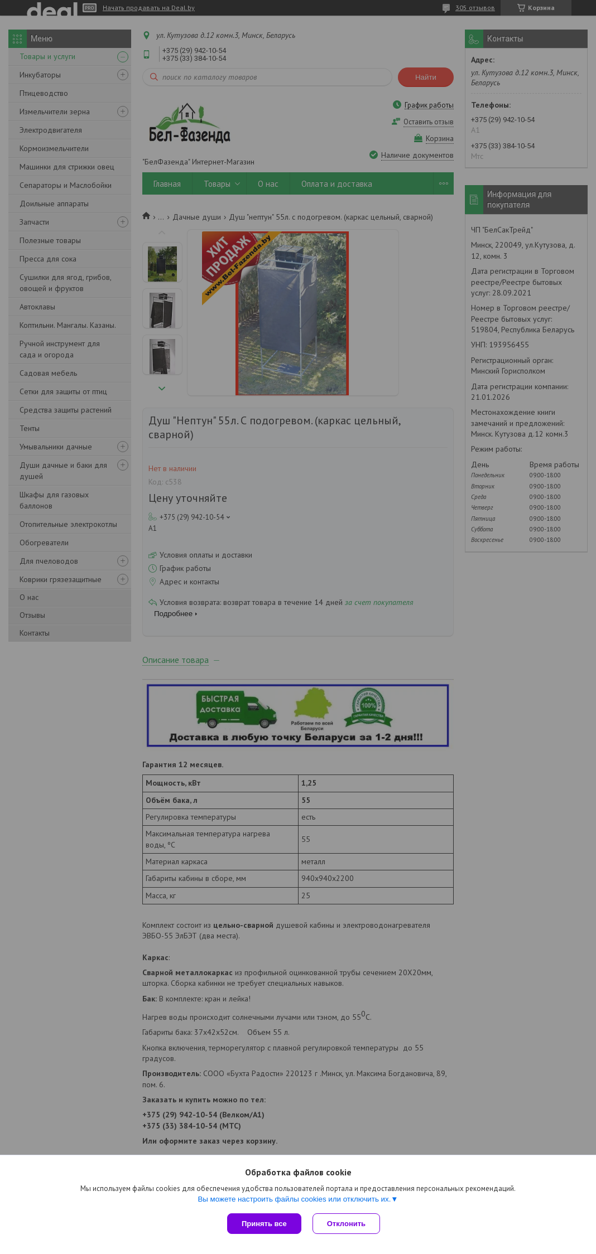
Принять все (264, 1223)
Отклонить (346, 1223)
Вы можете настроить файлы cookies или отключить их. (294, 1199)
